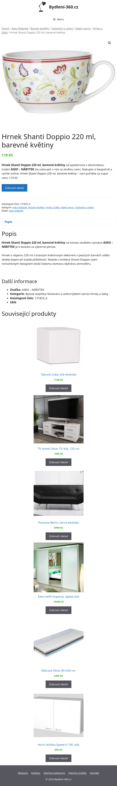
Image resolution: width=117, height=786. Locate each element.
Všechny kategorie (54, 773)
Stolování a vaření (62, 28)
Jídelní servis (83, 28)
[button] (110, 43)
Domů (5, 28)
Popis (8, 222)
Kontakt (94, 773)
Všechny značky (77, 773)
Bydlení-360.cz (63, 7)
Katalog (35, 773)
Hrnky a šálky (53, 207)
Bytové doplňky (40, 28)
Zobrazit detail (14, 188)
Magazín (23, 773)
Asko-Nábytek (19, 28)
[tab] (58, 222)
